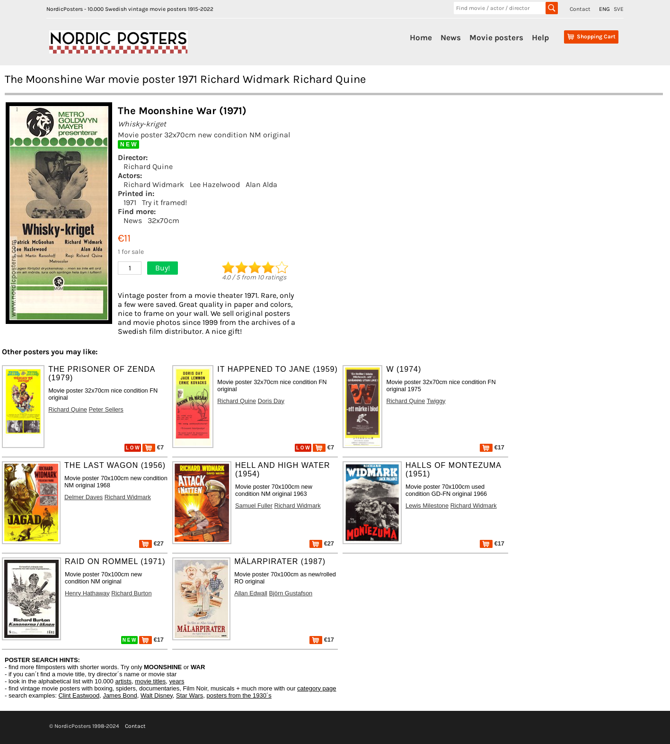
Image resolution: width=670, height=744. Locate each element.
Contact (580, 9)
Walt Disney (157, 695)
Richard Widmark (153, 184)
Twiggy (436, 400)
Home (421, 37)
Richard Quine (148, 166)
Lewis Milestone (427, 505)
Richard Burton (131, 593)
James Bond (120, 695)
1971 (129, 202)
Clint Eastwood (78, 695)
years (177, 681)
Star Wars (189, 695)
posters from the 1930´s (239, 695)
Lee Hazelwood (215, 184)
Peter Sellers (106, 409)
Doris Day (271, 400)
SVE (619, 9)
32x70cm (163, 220)
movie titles (150, 681)
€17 (492, 447)
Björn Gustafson (290, 593)
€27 (151, 543)
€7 (153, 447)
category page (316, 688)
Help (540, 37)
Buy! (162, 267)
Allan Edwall (250, 593)
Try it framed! (164, 202)
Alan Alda (261, 184)
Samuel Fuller (254, 505)
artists (123, 681)
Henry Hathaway (87, 593)
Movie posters (496, 37)
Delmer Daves (83, 497)
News (451, 37)
